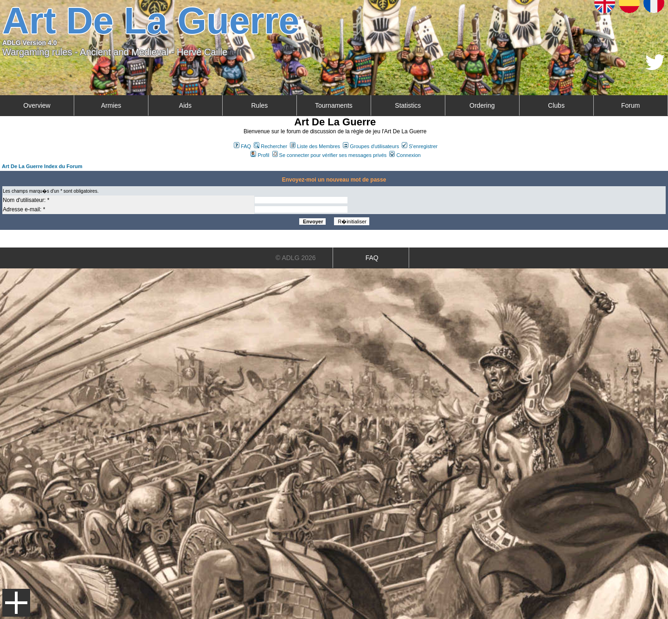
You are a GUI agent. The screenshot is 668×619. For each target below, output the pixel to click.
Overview (36, 105)
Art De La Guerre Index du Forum (42, 166)
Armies (111, 105)
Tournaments (334, 105)
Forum (630, 105)
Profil (259, 155)
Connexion (405, 155)
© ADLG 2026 (296, 257)
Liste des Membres (315, 146)
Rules (259, 105)
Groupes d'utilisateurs (371, 146)
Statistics (408, 105)
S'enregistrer (419, 146)
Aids (185, 105)
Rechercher (270, 146)
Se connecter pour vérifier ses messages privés (329, 155)
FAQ (242, 146)
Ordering (482, 105)
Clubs (556, 105)
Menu (16, 603)
